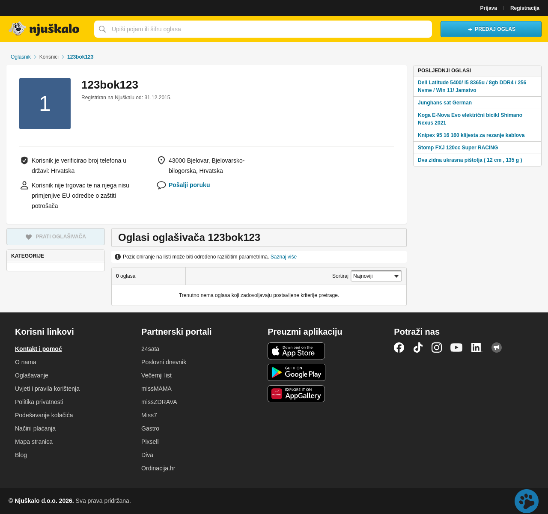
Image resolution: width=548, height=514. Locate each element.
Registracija (524, 8)
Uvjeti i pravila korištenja (47, 388)
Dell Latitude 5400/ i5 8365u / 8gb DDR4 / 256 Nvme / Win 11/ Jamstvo (472, 86)
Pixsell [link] (149, 441)
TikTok (418, 347)
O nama (25, 362)
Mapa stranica (34, 441)
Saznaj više (284, 257)
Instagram (437, 347)
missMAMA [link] (156, 388)
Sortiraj (340, 276)
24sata (150, 348)
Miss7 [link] (149, 415)
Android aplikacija (296, 372)
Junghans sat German (445, 103)
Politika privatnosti (39, 401)
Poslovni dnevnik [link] (163, 362)
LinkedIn (477, 347)
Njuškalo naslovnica (45, 29)
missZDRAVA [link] (159, 401)
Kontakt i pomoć (38, 348)
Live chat (526, 501)
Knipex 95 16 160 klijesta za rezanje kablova (471, 135)
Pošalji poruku (189, 184)
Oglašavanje (31, 375)
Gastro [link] (150, 428)
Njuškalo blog (496, 347)
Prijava (488, 8)
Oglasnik (21, 57)
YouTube (456, 347)
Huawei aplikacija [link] (296, 393)
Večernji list (156, 375)
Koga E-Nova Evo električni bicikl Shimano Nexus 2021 (470, 119)
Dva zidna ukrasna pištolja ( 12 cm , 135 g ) (470, 160)
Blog (21, 455)
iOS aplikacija (296, 351)
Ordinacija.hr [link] (158, 468)
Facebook (399, 347)
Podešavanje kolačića (44, 415)
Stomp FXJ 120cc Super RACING (458, 148)
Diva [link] (147, 455)
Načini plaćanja (35, 428)
